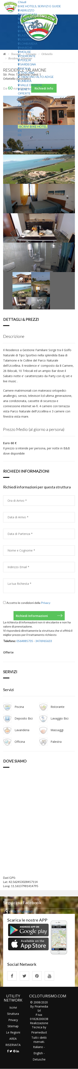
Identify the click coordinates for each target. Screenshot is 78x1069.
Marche (25, 47)
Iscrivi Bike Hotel (32, 126)
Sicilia (24, 68)
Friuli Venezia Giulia (35, 31)
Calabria (26, 18)
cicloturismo (22, 911)
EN (20, 130)
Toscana (26, 72)
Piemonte (27, 56)
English (38, 1053)
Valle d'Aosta (30, 85)
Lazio (23, 35)
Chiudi (22, 2)
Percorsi (25, 101)
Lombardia (27, 43)
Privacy (45, 602)
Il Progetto (28, 122)
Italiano (38, 1047)
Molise (24, 52)
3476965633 (43, 641)
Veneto (25, 89)
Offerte (24, 93)
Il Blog (23, 118)
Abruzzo (26, 10)
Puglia (24, 60)
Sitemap (13, 1026)
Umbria (25, 81)
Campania (27, 23)
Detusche (39, 1059)
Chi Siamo (25, 106)
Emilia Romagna (32, 27)
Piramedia (38, 1032)
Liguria (25, 39)
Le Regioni (13, 1032)
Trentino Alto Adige (36, 76)
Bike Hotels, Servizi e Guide (39, 6)
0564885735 (24, 641)
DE (20, 135)
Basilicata (27, 14)
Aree (21, 97)
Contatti (25, 114)
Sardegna (27, 64)
